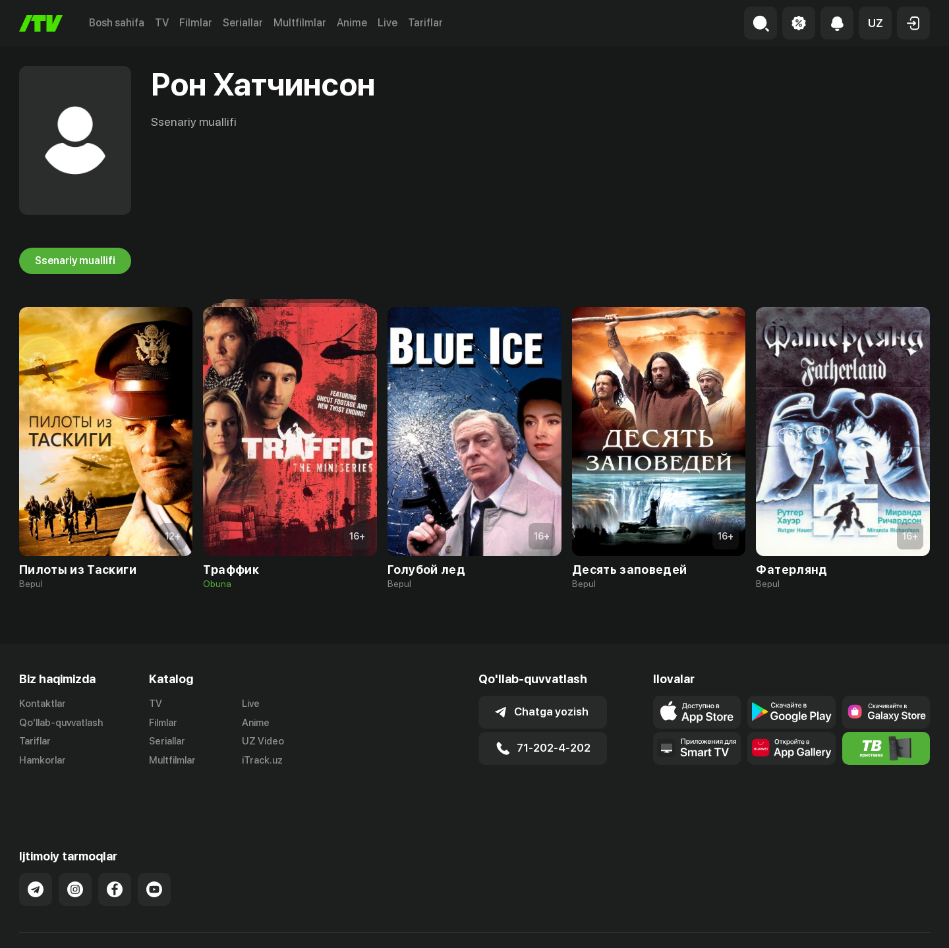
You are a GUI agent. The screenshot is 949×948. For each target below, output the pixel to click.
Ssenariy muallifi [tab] (75, 261)
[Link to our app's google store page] (791, 712)
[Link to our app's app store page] (697, 712)
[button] (875, 23)
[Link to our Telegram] (35, 856)
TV (162, 22)
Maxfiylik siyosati (892, 924)
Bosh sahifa (116, 22)
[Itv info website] (886, 748)
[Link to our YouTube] (154, 856)
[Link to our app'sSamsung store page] (886, 712)
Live (387, 22)
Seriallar (243, 22)
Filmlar (195, 22)
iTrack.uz (262, 761)
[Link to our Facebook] (114, 856)
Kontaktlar (42, 704)
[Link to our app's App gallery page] (791, 748)
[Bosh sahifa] (41, 23)
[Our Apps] (697, 748)
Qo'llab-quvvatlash (61, 723)
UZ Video (263, 742)
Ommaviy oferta (802, 924)
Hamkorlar (42, 761)
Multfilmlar (299, 22)
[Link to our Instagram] (75, 856)
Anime (352, 22)
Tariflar (425, 22)
